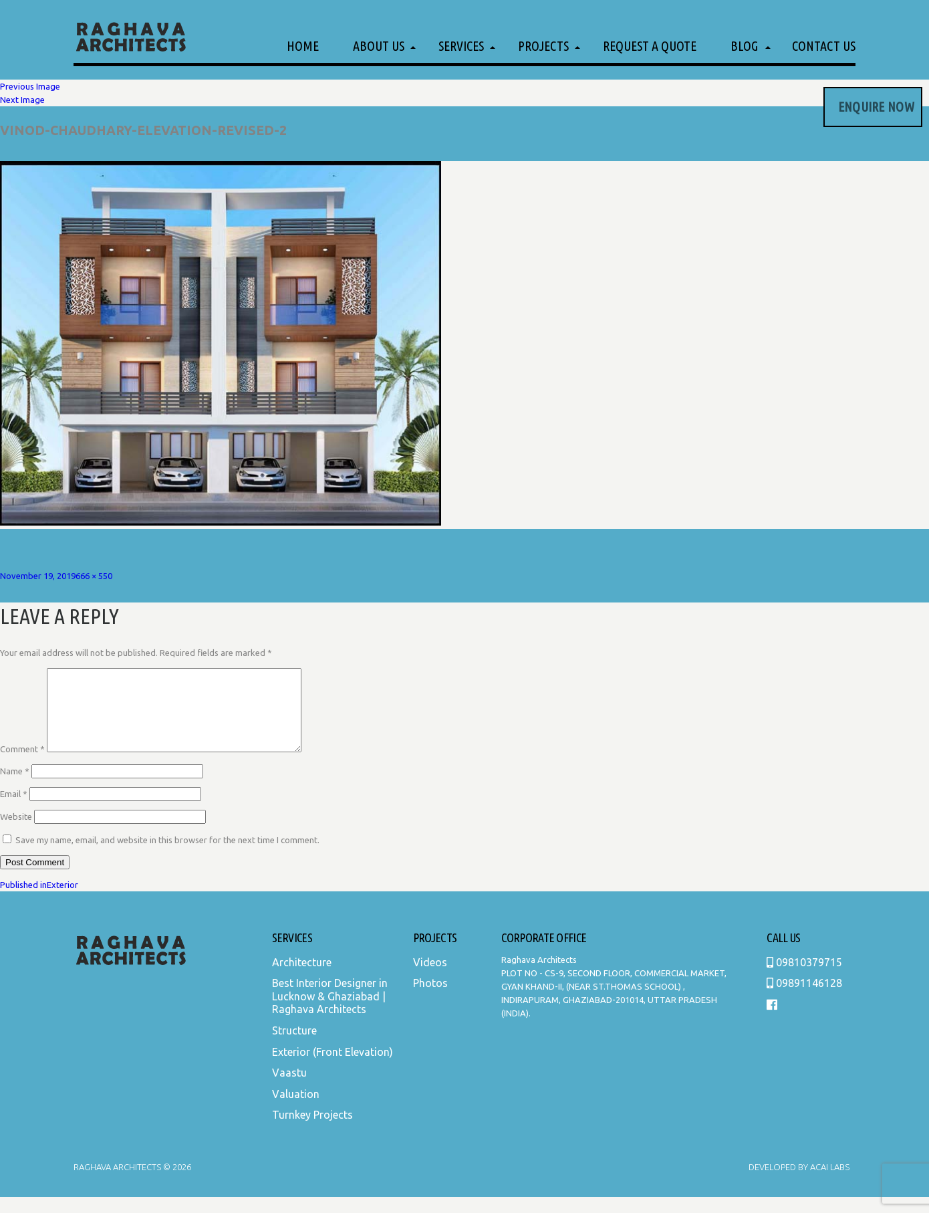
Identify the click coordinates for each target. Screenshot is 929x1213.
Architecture (301, 978)
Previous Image (30, 86)
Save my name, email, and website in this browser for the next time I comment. (167, 856)
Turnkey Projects (312, 1131)
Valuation (295, 1110)
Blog (744, 45)
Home (303, 45)
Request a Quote (649, 45)
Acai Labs (828, 1183)
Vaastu (289, 1089)
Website (16, 832)
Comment (22, 765)
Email (13, 809)
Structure (294, 1046)
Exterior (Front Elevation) (332, 1068)
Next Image (22, 99)
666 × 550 (94, 575)
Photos (430, 999)
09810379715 (804, 978)
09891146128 (804, 999)
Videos (430, 978)
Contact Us (823, 45)
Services (461, 45)
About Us (378, 45)
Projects (543, 45)
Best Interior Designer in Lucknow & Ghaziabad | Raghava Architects (330, 1012)
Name (14, 787)
